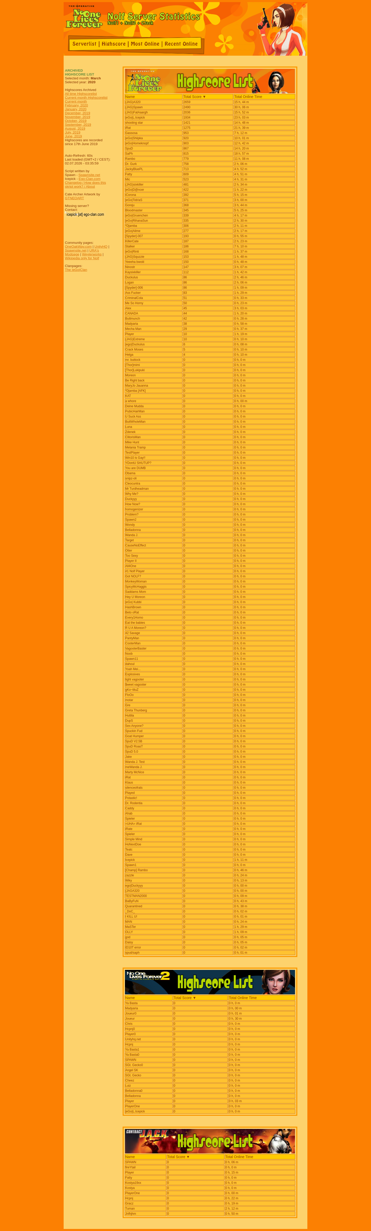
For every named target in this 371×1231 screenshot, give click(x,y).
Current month (76, 101)
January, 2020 (75, 109)
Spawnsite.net (89, 175)
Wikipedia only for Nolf (82, 258)
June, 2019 (73, 136)
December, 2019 (77, 113)
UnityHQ (101, 246)
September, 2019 (78, 125)
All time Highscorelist (81, 94)
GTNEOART (74, 198)
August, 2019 (75, 128)
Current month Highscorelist (86, 97)
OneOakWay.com (78, 246)
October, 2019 (76, 121)
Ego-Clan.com (89, 179)
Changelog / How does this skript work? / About (85, 184)
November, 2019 (77, 117)
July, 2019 (72, 132)
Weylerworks (92, 254)
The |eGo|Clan (76, 270)
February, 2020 (76, 105)
